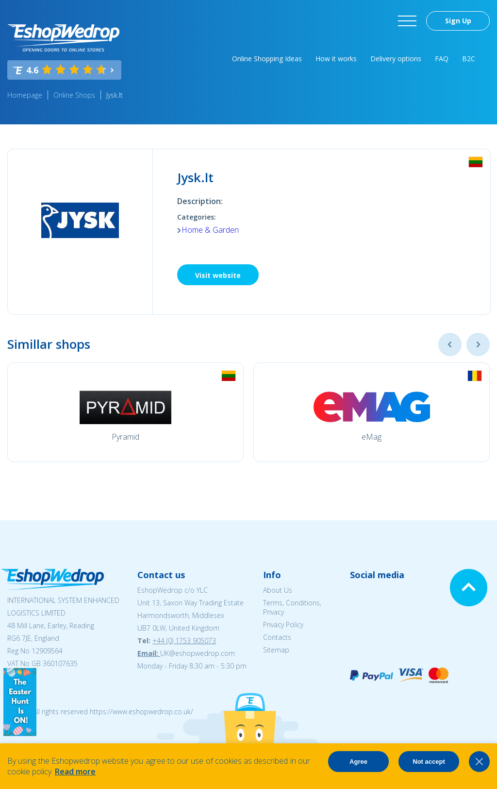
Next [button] (478, 344)
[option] (125, 412)
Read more (75, 771)
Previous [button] (450, 344)
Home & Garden (210, 229)
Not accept (429, 761)
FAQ (441, 58)
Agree (358, 761)
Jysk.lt (114, 95)
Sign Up (458, 20)
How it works (336, 58)
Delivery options (395, 58)
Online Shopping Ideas (267, 58)
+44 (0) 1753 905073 (184, 640)
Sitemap (276, 649)
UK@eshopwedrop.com (197, 653)
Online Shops (74, 95)
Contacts (277, 637)
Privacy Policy (283, 624)
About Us (277, 590)
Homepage (24, 95)
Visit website (218, 275)
